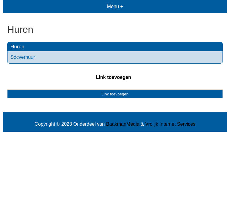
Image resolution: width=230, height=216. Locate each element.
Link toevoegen (113, 77)
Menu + (115, 6)
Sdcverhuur (22, 57)
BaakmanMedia (122, 124)
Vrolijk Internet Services (170, 124)
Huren (17, 47)
